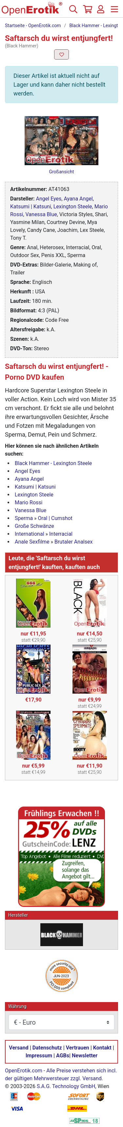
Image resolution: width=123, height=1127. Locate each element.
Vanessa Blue (41, 214)
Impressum (39, 1055)
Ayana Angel (78, 199)
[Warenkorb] (87, 11)
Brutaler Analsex (73, 542)
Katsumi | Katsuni (30, 206)
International (29, 534)
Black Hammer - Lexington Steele (53, 463)
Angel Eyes (49, 199)
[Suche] (73, 11)
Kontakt (102, 1048)
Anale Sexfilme (32, 542)
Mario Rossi (28, 502)
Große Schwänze (34, 526)
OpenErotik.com (23, 1070)
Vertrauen (77, 1048)
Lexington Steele (72, 206)
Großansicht (61, 171)
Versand (18, 1048)
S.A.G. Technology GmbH (66, 1086)
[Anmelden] (101, 11)
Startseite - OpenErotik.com (33, 25)
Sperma (24, 518)
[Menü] (114, 11)
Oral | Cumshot (55, 518)
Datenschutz (47, 1048)
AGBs (62, 1055)
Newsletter (84, 1055)
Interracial (60, 534)
